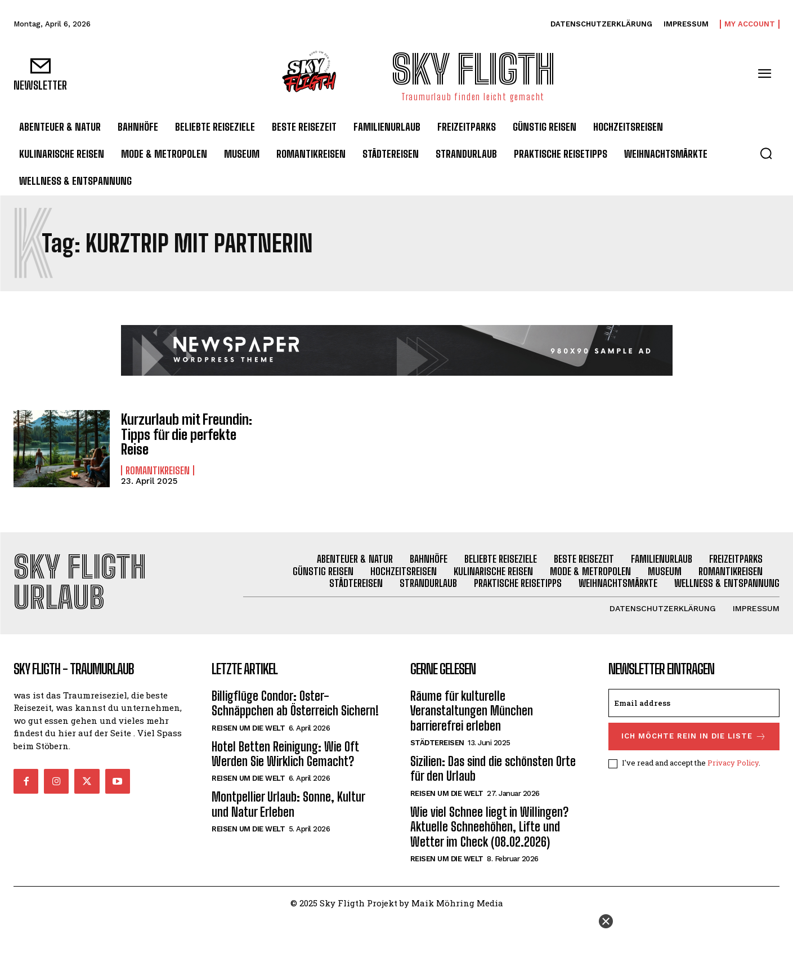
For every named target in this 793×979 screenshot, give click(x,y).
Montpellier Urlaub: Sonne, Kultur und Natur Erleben (288, 804)
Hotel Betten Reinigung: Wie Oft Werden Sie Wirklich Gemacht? (285, 754)
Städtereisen (437, 742)
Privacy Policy (733, 763)
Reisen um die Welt (248, 728)
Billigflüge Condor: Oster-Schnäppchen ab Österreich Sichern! (295, 703)
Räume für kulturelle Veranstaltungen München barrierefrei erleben (471, 710)
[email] (693, 703)
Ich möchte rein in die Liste (694, 736)
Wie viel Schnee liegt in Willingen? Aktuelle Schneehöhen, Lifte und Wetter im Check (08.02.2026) (489, 826)
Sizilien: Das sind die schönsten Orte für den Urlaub (493, 769)
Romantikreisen (158, 470)
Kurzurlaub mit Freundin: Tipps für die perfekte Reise (186, 434)
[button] (765, 153)
